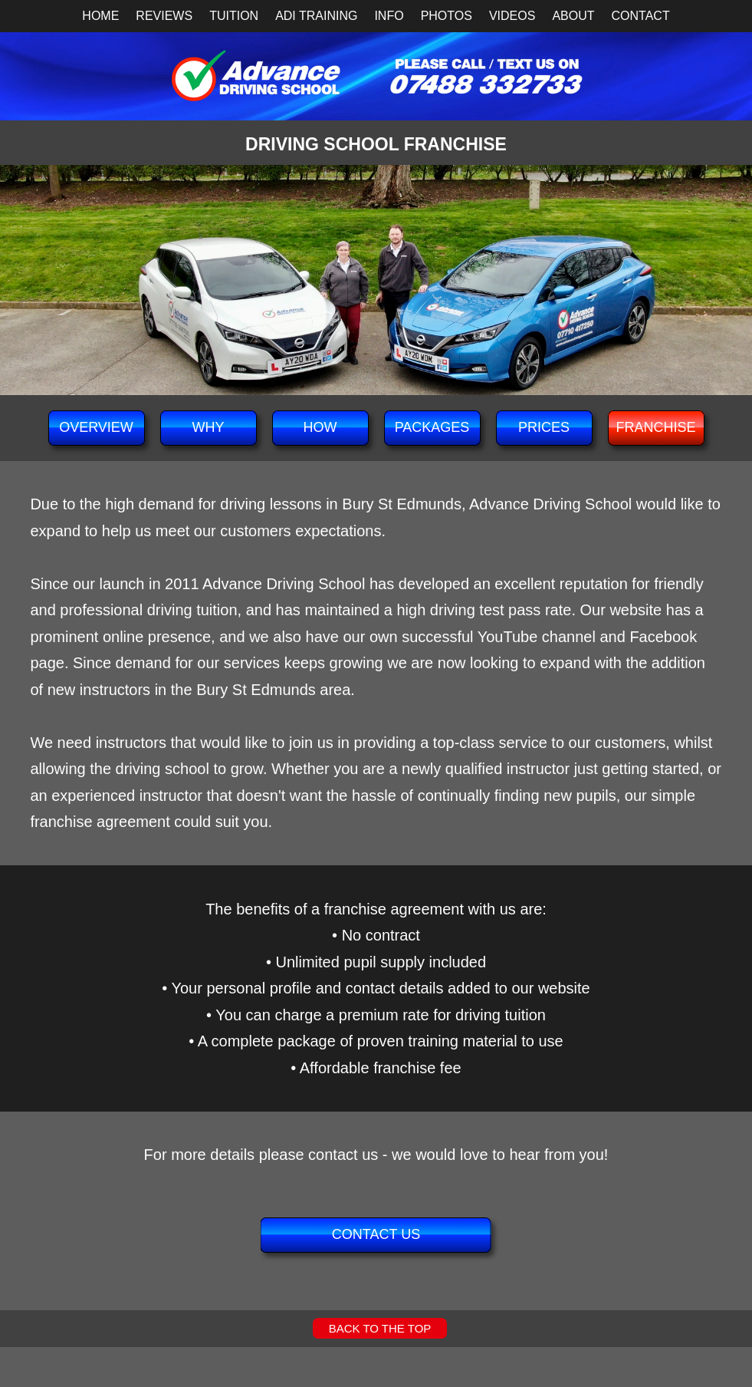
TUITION (233, 15)
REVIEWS (164, 15)
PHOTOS (446, 15)
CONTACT (641, 15)
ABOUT (573, 15)
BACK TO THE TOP (380, 1328)
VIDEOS (512, 15)
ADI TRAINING (316, 15)
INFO (388, 15)
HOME (100, 15)
